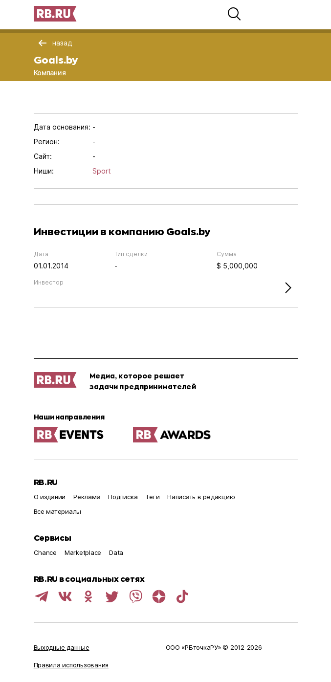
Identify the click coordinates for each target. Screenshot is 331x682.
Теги (152, 497)
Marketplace (83, 552)
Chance (45, 552)
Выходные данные (61, 647)
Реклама (86, 497)
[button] (234, 14)
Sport (101, 171)
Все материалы (58, 511)
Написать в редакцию (201, 497)
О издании (50, 497)
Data (116, 552)
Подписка (122, 497)
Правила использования (71, 665)
